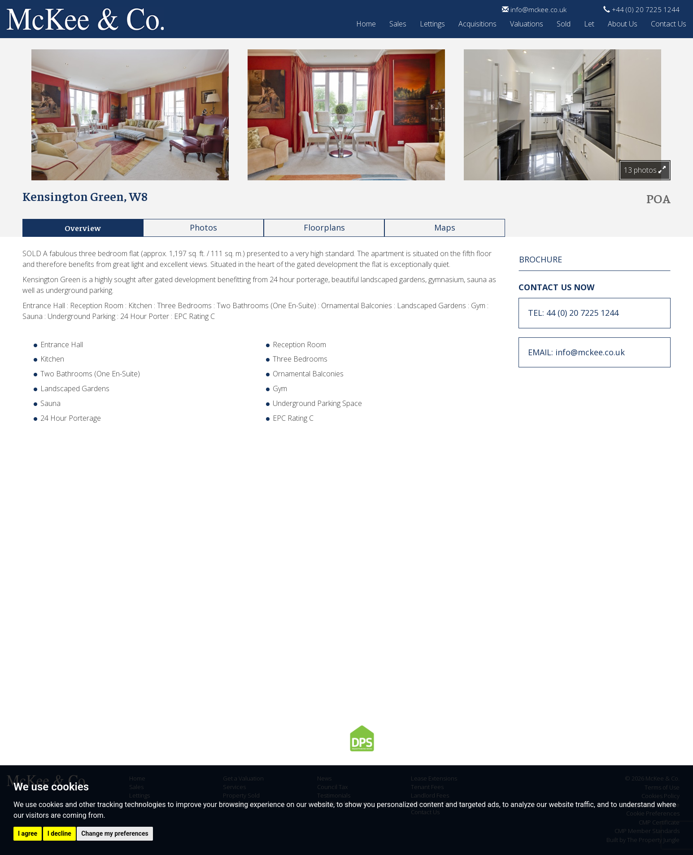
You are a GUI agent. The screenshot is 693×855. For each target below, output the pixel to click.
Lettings (432, 22)
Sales (397, 22)
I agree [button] (27, 833)
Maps (444, 227)
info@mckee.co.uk (534, 9)
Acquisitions (477, 22)
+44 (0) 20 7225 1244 (641, 9)
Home (366, 22)
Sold (564, 22)
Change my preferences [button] (114, 833)
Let (589, 22)
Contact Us (668, 22)
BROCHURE (540, 259)
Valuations (526, 22)
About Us (622, 22)
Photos (203, 227)
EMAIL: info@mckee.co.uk (576, 352)
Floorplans (324, 227)
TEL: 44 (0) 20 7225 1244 (573, 312)
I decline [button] (59, 833)
